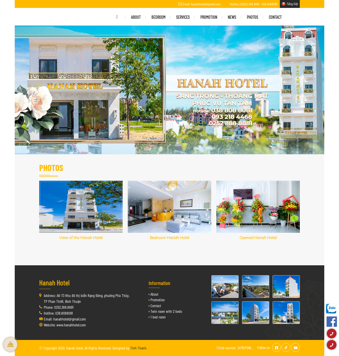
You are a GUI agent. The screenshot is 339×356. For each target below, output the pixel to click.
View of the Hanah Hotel (81, 237)
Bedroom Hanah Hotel (169, 237)
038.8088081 (269, 4)
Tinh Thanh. (138, 347)
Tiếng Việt (292, 4)
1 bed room (158, 316)
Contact (155, 305)
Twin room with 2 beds (166, 311)
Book (10, 344)
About (154, 294)
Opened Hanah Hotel (258, 237)
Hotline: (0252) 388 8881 (244, 4)
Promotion (157, 299)
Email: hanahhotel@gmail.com (201, 4)
